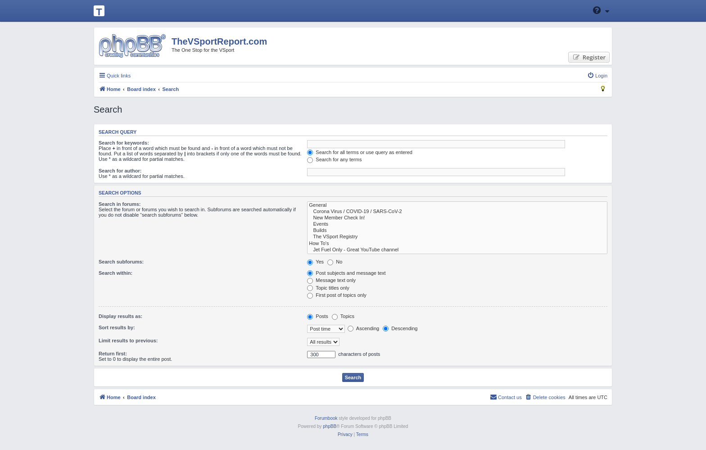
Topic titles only (328, 288)
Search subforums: (121, 261)
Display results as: (120, 316)
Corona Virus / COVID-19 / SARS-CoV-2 (457, 212)
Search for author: (120, 170)
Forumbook (326, 418)
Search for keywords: (124, 142)
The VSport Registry (457, 237)
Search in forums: (120, 204)
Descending (400, 328)
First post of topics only (337, 295)
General (457, 205)
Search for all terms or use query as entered (359, 152)
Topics (343, 316)
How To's (457, 244)
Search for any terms (334, 159)
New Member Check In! (457, 218)
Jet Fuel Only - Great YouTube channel (457, 250)
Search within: (115, 273)
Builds (457, 230)
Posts (317, 316)
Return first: (113, 353)
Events (457, 224)
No (334, 261)
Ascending (363, 328)
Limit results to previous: (128, 340)
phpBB (329, 426)
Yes (315, 261)
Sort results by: (117, 327)
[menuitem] (597, 75)
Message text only (331, 280)
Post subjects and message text (346, 273)
